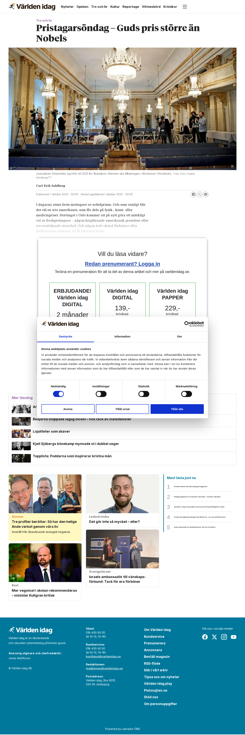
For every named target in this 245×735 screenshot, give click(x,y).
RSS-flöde (152, 664)
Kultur (115, 7)
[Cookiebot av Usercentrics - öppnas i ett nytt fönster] (187, 324)
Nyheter (67, 7)
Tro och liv (99, 7)
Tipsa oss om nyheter (161, 678)
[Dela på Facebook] (193, 194)
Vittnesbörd (151, 7)
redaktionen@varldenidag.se (104, 669)
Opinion (82, 7)
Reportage (130, 7)
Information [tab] (122, 336)
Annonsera (153, 651)
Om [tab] (179, 336)
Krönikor (170, 7)
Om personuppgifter (160, 705)
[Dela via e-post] (206, 194)
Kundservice (154, 637)
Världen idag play (158, 684)
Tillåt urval (122, 409)
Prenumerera (154, 644)
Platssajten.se (155, 691)
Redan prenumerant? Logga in (122, 264)
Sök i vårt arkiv (156, 671)
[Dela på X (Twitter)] (199, 194)
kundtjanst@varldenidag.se (103, 657)
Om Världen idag (157, 630)
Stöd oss (151, 698)
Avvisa (68, 409)
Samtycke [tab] (65, 336)
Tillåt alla (177, 409)
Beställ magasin (157, 657)
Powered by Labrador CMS (122, 729)
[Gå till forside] (32, 6)
